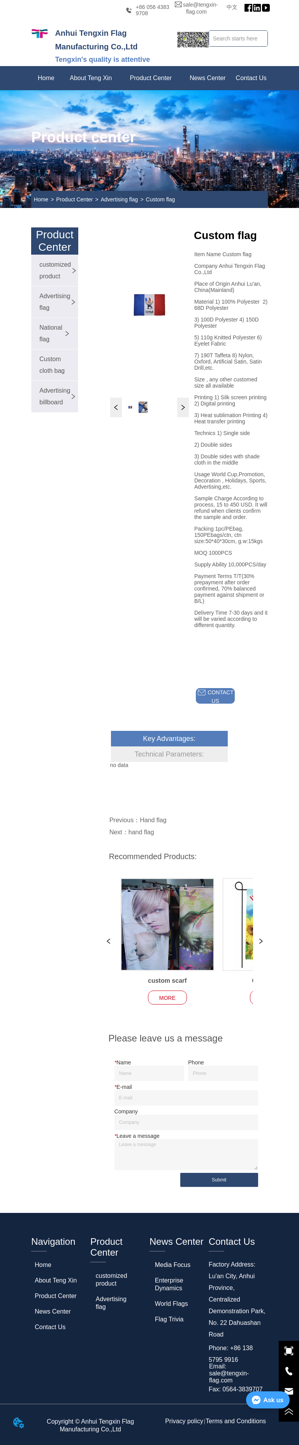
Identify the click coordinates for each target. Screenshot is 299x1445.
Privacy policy (184, 1421)
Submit (219, 1180)
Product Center (74, 199)
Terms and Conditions (236, 1421)
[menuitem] (91, 78)
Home (41, 199)
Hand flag (153, 820)
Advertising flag (119, 199)
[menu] (149, 78)
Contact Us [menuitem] (251, 78)
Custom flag (160, 199)
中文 (232, 7)
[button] (91, 78)
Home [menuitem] (46, 78)
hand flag (141, 832)
